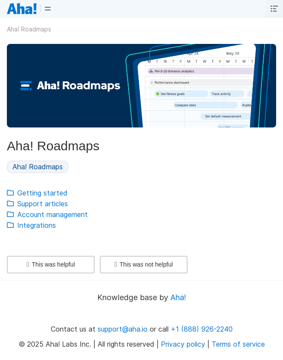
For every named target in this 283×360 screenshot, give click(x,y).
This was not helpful (143, 264)
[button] (47, 8)
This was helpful (51, 264)
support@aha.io (123, 329)
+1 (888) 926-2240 (202, 329)
